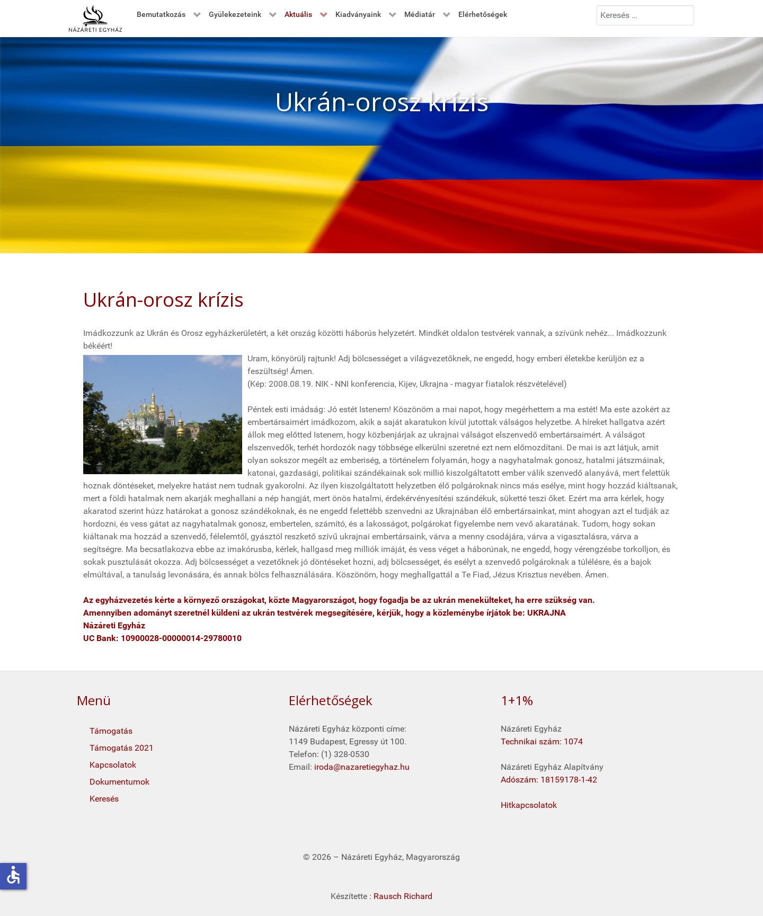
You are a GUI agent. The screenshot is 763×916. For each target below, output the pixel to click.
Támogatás (111, 731)
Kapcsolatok (113, 765)
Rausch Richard (403, 896)
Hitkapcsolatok (529, 805)
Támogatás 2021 (122, 748)
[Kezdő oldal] (95, 18)
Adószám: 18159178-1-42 (549, 780)
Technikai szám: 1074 (542, 741)
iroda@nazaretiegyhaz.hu (362, 767)
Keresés (104, 799)
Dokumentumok (119, 782)
